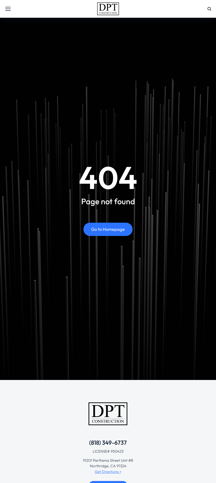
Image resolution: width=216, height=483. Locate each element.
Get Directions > (108, 471)
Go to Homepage (108, 229)
